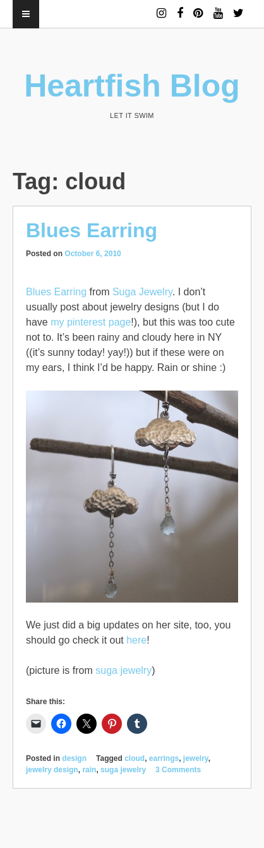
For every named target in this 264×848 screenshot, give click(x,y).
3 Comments (178, 769)
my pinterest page (91, 322)
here (136, 640)
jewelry (195, 758)
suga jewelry (123, 670)
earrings (164, 758)
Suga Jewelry (142, 291)
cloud (134, 758)
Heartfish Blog (132, 85)
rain (89, 769)
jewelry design (52, 769)
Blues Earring (91, 230)
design (74, 758)
